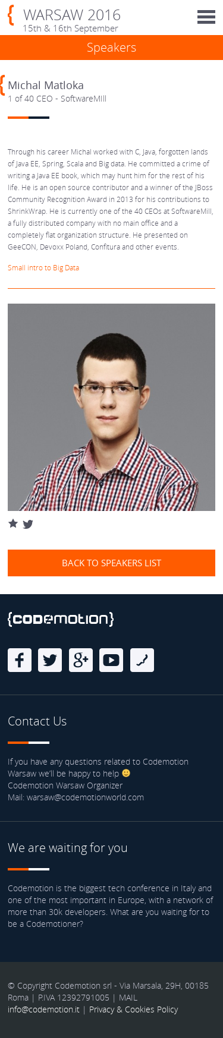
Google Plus (81, 660)
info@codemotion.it (44, 1009)
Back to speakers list (111, 563)
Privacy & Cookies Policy (133, 1009)
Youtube (111, 660)
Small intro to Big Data (43, 267)
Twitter (50, 660)
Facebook (20, 660)
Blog (142, 660)
